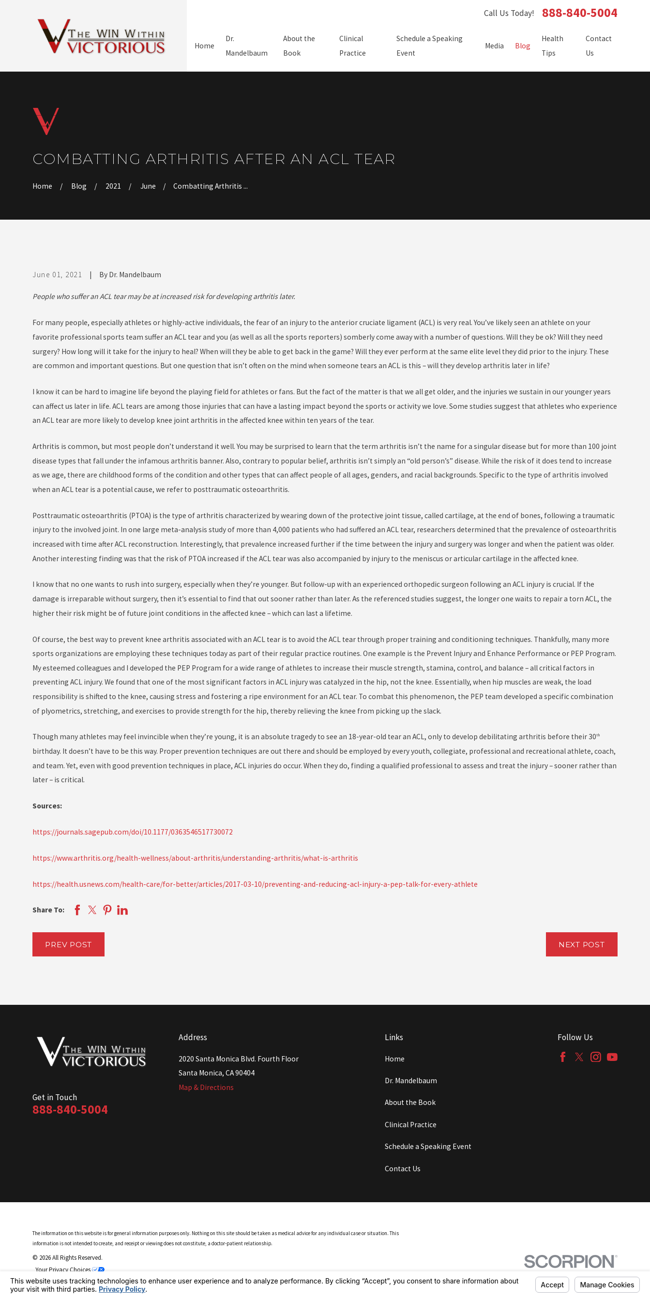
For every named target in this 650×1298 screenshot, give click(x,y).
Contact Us (403, 1168)
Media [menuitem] (494, 45)
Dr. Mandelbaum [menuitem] (247, 46)
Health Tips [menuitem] (552, 46)
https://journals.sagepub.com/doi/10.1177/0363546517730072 (132, 831)
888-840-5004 (580, 13)
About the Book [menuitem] (299, 46)
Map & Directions (206, 1087)
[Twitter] (579, 1057)
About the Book (410, 1102)
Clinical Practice (411, 1124)
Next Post (582, 944)
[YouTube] (612, 1057)
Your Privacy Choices (70, 1270)
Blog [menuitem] (522, 45)
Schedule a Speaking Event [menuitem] (429, 46)
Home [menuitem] (204, 45)
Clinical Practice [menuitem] (352, 46)
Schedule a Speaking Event (428, 1146)
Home (395, 1058)
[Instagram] (595, 1057)
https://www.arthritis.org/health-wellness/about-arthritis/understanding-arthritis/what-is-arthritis (195, 858)
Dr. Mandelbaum (411, 1080)
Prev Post (68, 944)
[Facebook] (563, 1057)
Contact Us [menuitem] (599, 46)
